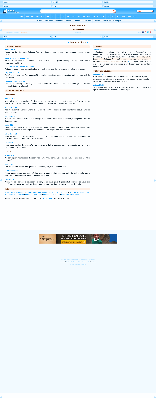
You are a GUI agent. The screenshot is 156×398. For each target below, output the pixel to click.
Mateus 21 (97, 50)
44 (128, 61)
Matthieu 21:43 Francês (79, 192)
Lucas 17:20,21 (11, 134)
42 (95, 52)
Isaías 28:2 (9, 125)
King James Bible (12, 73)
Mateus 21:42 (98, 74)
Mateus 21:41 (10, 99)
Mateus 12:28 (10, 116)
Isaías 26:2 (9, 164)
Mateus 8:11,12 (11, 108)
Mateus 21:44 (98, 85)
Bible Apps (65, 195)
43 (136, 56)
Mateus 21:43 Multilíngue (36, 192)
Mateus (11, 32)
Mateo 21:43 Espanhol (58, 192)
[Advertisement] (78, 217)
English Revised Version (15, 81)
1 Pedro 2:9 (9, 179)
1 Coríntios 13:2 (11, 171)
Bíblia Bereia (10, 50)
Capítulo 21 (17, 32)
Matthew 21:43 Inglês (51, 195)
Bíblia (6, 32)
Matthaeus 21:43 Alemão (14, 195)
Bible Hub (75, 195)
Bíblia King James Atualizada (17, 58)
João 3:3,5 (9, 143)
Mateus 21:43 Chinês (33, 195)
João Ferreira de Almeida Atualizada (19, 67)
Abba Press (47, 198)
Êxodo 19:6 (9, 155)
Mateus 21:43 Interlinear (14, 192)
